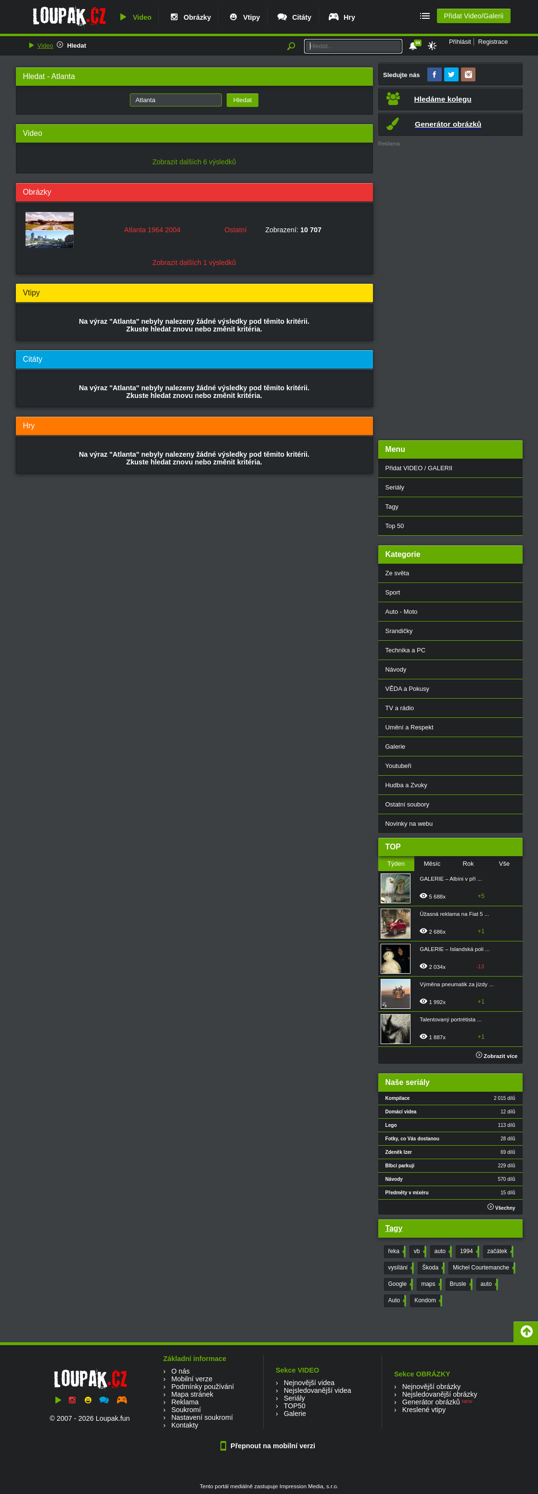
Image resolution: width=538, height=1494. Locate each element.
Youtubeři (398, 765)
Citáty (293, 17)
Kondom (427, 1301)
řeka (396, 1251)
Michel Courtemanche (483, 1268)
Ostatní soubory (407, 804)
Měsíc (432, 863)
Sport (392, 592)
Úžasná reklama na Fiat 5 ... (454, 914)
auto (442, 1251)
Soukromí (186, 1410)
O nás (180, 1371)
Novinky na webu (409, 823)
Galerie (395, 746)
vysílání (400, 1268)
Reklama (185, 1402)
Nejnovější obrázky (431, 1386)
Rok (468, 863)
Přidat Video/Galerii (473, 16)
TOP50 (294, 1406)
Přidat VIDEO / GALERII (419, 468)
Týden (396, 863)
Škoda (432, 1268)
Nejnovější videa (309, 1383)
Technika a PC (405, 650)
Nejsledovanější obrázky (439, 1394)
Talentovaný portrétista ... (451, 1019)
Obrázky (189, 17)
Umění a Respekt (409, 727)
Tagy (391, 506)
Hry (341, 17)
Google (399, 1284)
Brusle (460, 1284)
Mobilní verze (192, 1379)
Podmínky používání (202, 1386)
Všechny (501, 1207)
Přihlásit (460, 41)
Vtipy (243, 17)
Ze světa (397, 573)
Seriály (395, 487)
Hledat (76, 45)
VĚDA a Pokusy (407, 688)
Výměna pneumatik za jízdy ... (457, 984)
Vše (504, 863)
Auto (396, 1301)
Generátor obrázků (431, 1402)
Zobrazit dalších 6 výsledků (194, 162)
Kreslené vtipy (424, 1410)
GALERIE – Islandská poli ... (454, 949)
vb (419, 1251)
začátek (499, 1251)
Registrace (493, 41)
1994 (468, 1251)
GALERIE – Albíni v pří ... (451, 879)
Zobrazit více (497, 1056)
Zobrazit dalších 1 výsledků (194, 262)
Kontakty (184, 1425)
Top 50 (394, 525)
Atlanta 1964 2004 (152, 230)
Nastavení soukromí (202, 1417)
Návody (396, 669)
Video (134, 17)
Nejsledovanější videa (317, 1390)
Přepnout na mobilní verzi (269, 1446)
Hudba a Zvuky (406, 785)
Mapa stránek (192, 1394)
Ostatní (235, 230)
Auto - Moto (401, 611)
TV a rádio (399, 708)
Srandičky (399, 631)
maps (430, 1284)
